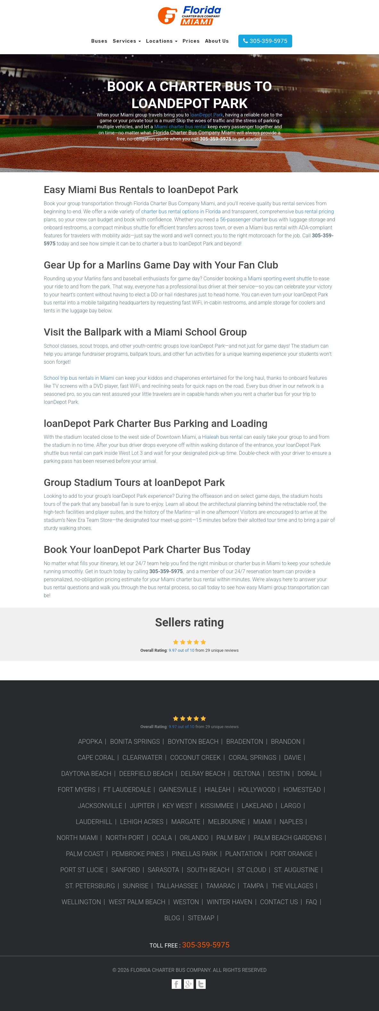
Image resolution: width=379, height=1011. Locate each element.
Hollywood (257, 790)
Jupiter (142, 806)
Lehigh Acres (141, 822)
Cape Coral (96, 757)
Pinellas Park (195, 854)
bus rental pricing (314, 211)
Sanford (125, 870)
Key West (177, 806)
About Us (217, 41)
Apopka (90, 741)
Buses (99, 41)
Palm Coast (85, 854)
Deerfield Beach (146, 774)
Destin (279, 774)
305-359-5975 (265, 41)
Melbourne (226, 822)
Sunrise (135, 886)
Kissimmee (217, 806)
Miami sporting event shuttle (280, 279)
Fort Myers (76, 790)
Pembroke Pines (138, 854)
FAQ (311, 902)
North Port (125, 838)
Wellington (81, 902)
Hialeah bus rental (222, 437)
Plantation (244, 854)
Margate (185, 822)
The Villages (292, 886)
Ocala (162, 838)
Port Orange (291, 854)
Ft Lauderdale (127, 790)
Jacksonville (100, 806)
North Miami (77, 838)
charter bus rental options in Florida (181, 211)
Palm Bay (231, 838)
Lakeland (257, 806)
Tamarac (220, 886)
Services (127, 41)
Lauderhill (94, 822)
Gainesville (178, 790)
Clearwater (142, 757)
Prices (191, 41)
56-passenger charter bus (248, 220)
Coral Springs (252, 757)
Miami (262, 822)
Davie (292, 757)
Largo (291, 806)
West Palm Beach (137, 902)
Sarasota (163, 870)
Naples (291, 822)
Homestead (302, 790)
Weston (186, 902)
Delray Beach (203, 774)
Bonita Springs (135, 741)
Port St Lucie (81, 870)
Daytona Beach (86, 774)
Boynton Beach (193, 741)
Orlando (194, 838)
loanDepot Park (206, 115)
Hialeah (218, 790)
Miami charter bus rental (180, 127)
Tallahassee (177, 886)
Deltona (246, 774)
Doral (307, 774)
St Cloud (251, 870)
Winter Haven (229, 902)
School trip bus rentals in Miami (79, 378)
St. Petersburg (90, 886)
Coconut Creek (195, 757)
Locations (161, 41)
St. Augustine (296, 870)
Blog (172, 918)
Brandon (286, 741)
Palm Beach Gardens (288, 838)
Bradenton (244, 741)
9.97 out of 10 (181, 650)
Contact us (279, 902)
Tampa (253, 886)
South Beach (208, 870)
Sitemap (201, 918)
